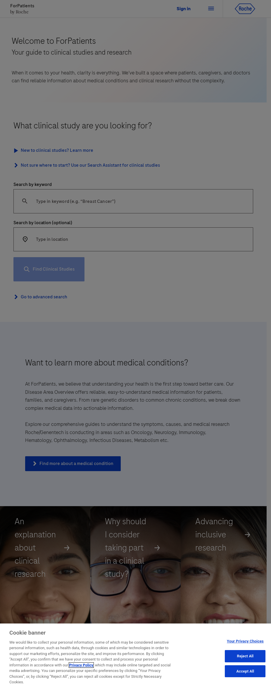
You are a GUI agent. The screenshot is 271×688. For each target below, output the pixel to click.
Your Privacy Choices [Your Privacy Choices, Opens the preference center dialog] (245, 642)
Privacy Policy (81, 665)
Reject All (245, 656)
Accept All (245, 671)
